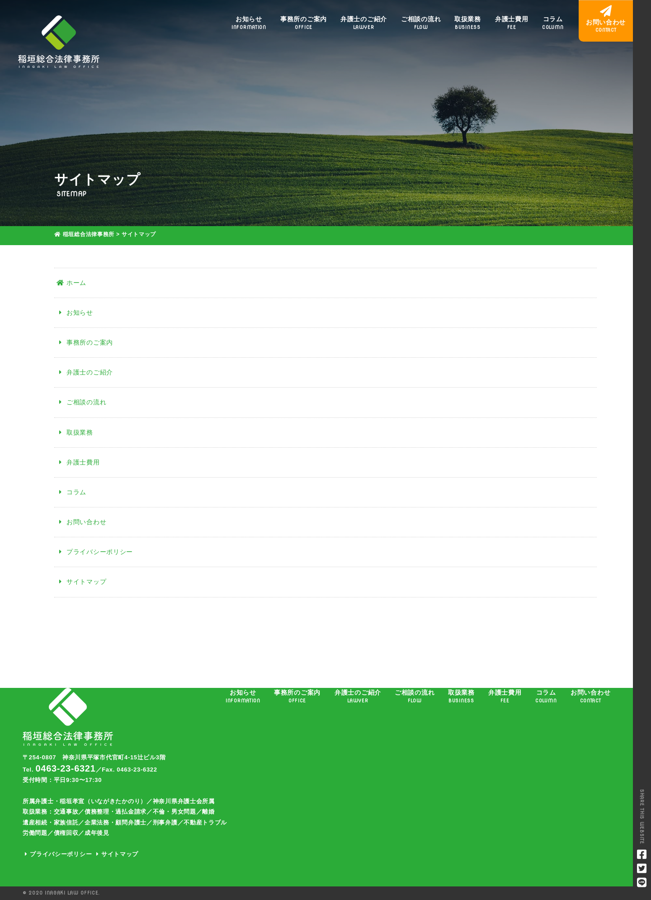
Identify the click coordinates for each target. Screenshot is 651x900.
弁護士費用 (511, 23)
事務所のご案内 (303, 23)
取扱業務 (467, 23)
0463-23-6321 (66, 768)
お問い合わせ (81, 522)
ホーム (71, 282)
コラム (552, 23)
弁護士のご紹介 (363, 23)
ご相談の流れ (421, 23)
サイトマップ (81, 581)
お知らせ (248, 23)
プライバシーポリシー (95, 551)
